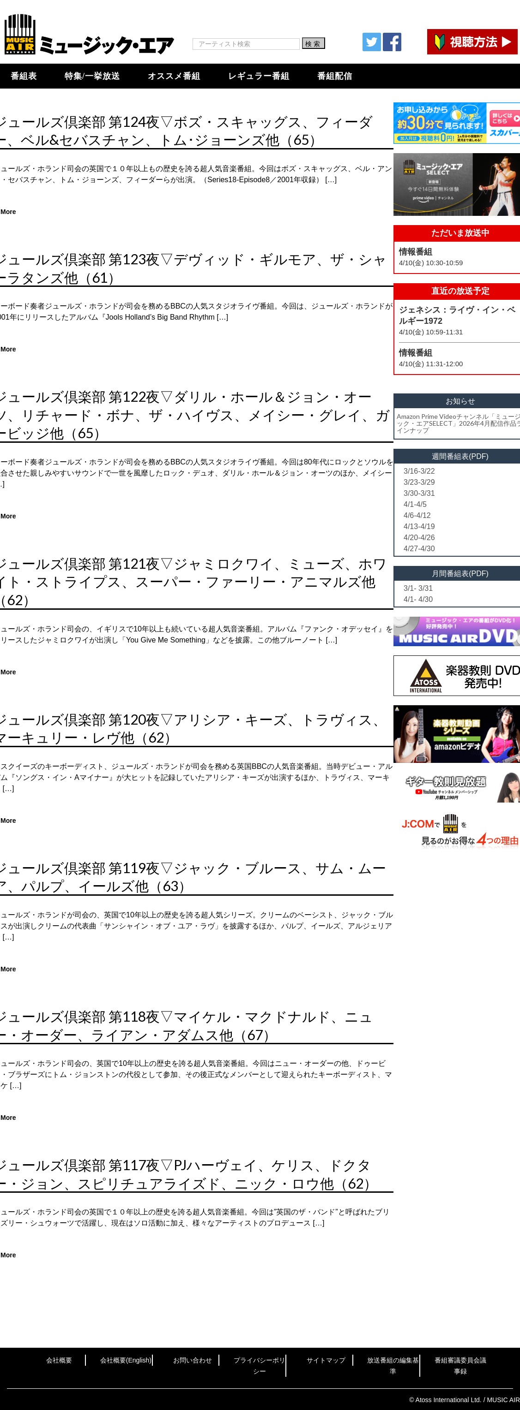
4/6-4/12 (417, 515)
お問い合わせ (192, 1360)
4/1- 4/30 (418, 599)
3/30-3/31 (419, 493)
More (8, 211)
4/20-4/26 (419, 537)
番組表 (24, 76)
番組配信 (334, 76)
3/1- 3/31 (418, 588)
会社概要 (59, 1360)
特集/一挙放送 (92, 76)
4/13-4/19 (419, 526)
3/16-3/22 (419, 471)
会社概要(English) (125, 1360)
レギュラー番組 (259, 76)
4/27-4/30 (419, 549)
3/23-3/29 (419, 482)
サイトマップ (326, 1360)
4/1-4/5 (415, 504)
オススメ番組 (174, 76)
